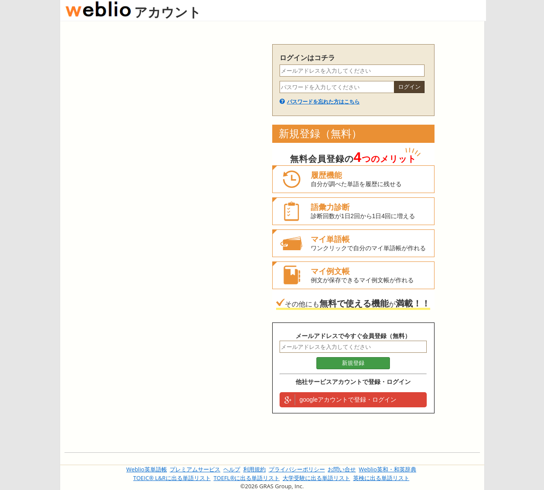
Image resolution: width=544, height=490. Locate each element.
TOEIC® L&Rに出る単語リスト (172, 478)
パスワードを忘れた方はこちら (323, 102)
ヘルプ (231, 469)
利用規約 (254, 469)
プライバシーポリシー (297, 469)
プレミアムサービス (195, 469)
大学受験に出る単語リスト (316, 478)
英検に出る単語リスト (381, 478)
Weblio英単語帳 (146, 469)
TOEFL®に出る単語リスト (246, 478)
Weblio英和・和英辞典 (387, 469)
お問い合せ (342, 469)
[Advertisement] (164, 174)
